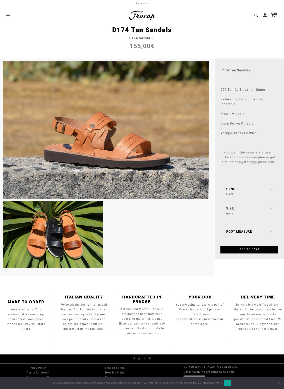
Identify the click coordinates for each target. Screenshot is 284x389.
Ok (227, 382)
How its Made (115, 373)
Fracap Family (115, 368)
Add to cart (249, 249)
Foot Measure (249, 231)
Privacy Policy (36, 368)
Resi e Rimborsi (37, 373)
